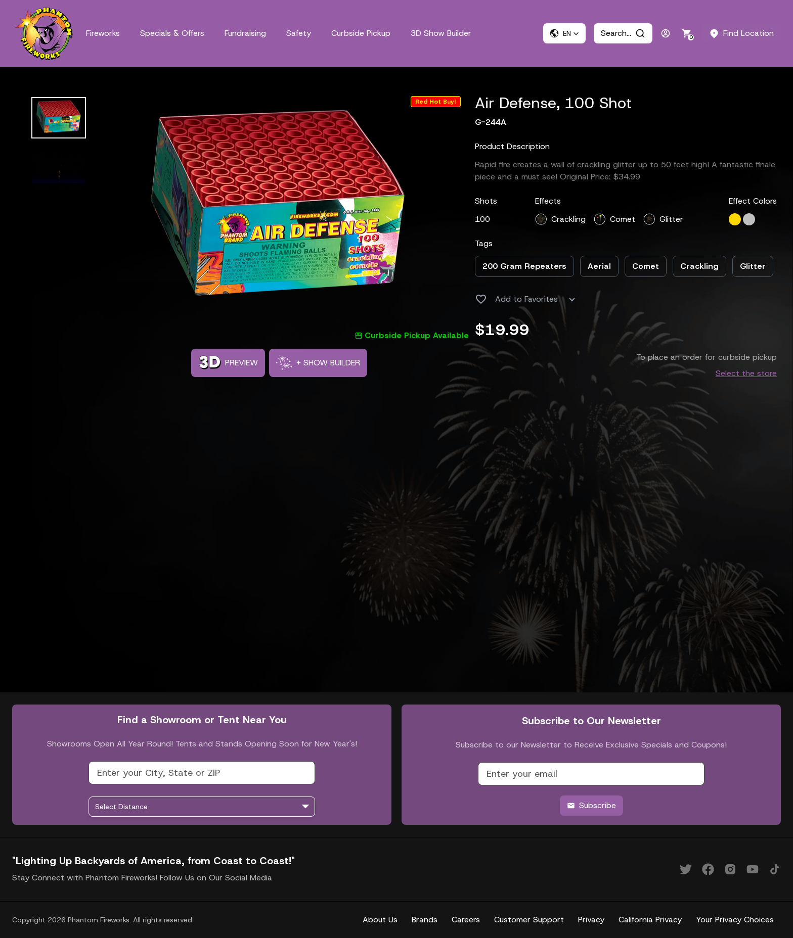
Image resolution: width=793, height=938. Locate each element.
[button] (564, 33)
